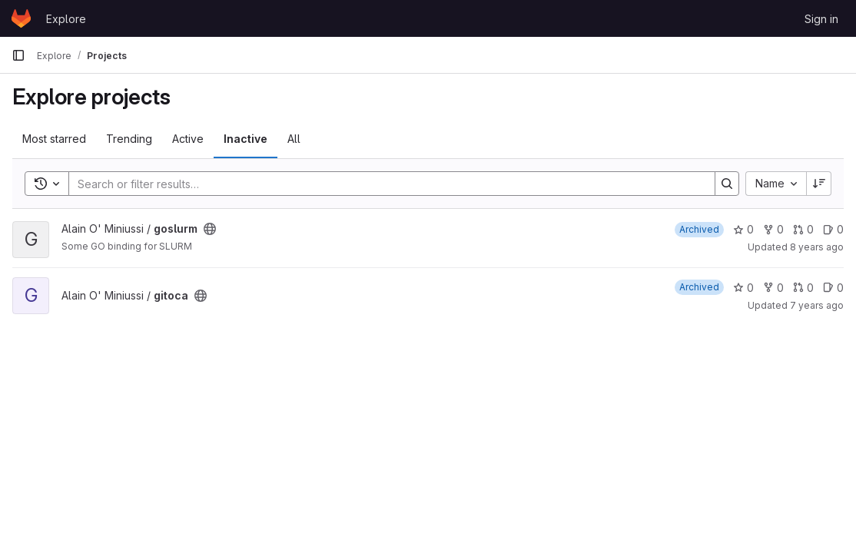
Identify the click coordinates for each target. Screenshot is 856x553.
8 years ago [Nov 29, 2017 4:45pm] (817, 247)
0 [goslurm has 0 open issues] (833, 229)
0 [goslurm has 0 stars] (743, 229)
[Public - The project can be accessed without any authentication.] (210, 229)
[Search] (384, 183)
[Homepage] (21, 18)
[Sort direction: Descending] (819, 183)
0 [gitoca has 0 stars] (743, 287)
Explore (66, 18)
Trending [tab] (129, 138)
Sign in (821, 18)
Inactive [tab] (245, 138)
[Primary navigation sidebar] (18, 55)
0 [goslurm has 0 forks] (773, 229)
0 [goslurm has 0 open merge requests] (803, 229)
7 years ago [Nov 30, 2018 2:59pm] (817, 305)
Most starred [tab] (54, 138)
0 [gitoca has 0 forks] (773, 287)
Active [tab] (188, 138)
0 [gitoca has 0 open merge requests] (803, 287)
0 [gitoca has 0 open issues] (833, 287)
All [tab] (293, 138)
